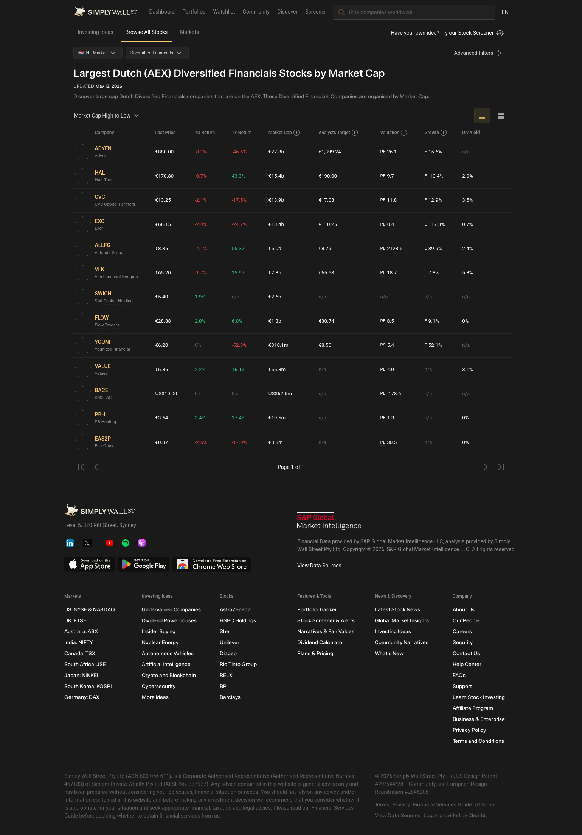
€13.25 (163, 200)
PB (383, 224)
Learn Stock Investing (478, 697)
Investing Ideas (95, 32)
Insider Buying (158, 631)
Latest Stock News (397, 609)
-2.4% (202, 224)
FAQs (458, 675)
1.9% (201, 297)
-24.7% (240, 224)
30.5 (388, 442)
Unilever (229, 642)
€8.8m (276, 442)
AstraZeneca (234, 609)
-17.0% (240, 442)
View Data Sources (319, 566)
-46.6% (240, 152)
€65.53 (327, 273)
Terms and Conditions (478, 741)
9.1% (431, 321)
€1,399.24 (330, 152)
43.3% (240, 176)
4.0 (387, 369)
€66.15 (163, 224)
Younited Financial (113, 349)
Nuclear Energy (160, 642)
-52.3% (240, 345)
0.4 (387, 224)
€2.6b (275, 297)
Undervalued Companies (171, 609)
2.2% (201, 369)
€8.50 (325, 345)
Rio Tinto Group (237, 664)
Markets (189, 32)
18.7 (388, 273)
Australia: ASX (81, 631)
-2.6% (202, 442)
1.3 (387, 418)
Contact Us (466, 653)
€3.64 (162, 418)
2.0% (468, 176)
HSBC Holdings (237, 620)
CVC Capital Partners (116, 204)
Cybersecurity (158, 686)
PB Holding (106, 422)
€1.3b (275, 321)
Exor (99, 228)
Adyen (101, 156)
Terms (382, 804)
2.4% (468, 249)
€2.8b (275, 273)
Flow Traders (108, 325)
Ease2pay (105, 446)
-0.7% (202, 176)
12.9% (433, 200)
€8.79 (325, 249)
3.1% (468, 369)
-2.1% (202, 200)
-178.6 (391, 393)
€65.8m (278, 369)
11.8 (388, 200)
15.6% (433, 152)
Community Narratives (401, 642)
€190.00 (328, 176)
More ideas (155, 697)
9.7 (387, 176)
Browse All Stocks (146, 32)
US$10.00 (166, 394)
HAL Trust (105, 180)
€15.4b (277, 176)
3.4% (201, 418)
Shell (225, 631)
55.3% (240, 249)
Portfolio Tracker (317, 609)
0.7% (468, 224)
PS (383, 345)
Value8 (102, 373)
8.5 (387, 321)
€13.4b (277, 224)
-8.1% (202, 152)
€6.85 (162, 369)
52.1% (433, 345)
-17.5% (240, 200)
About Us (463, 609)
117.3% (434, 224)
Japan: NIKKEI (81, 675)
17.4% (240, 418)
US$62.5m (281, 394)
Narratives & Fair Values (325, 631)
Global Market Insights (402, 620)
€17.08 (327, 200)
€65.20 (163, 273)
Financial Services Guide (442, 804)
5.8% (468, 273)
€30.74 (327, 321)
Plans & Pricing (315, 653)
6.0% (238, 321)
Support (462, 686)
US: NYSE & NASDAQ (89, 609)
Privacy (401, 804)
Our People (465, 620)
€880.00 (165, 152)
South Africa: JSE (85, 664)
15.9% (240, 273)
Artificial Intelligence (166, 664)
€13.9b (277, 200)
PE (382, 152)
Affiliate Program (472, 708)
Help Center (466, 664)
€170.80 (165, 176)
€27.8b (277, 152)
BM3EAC (104, 397)
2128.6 (391, 248)
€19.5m (278, 418)
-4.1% (202, 249)
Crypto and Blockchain (169, 675)
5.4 (387, 345)
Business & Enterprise (478, 719)
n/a (466, 152)
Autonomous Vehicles (168, 653)
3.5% (468, 200)
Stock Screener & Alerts (325, 620)
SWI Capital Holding (115, 301)
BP (222, 686)
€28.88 (163, 321)
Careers (462, 631)
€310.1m (279, 345)
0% (465, 321)
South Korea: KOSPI (88, 686)
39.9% (433, 248)
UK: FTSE (75, 620)
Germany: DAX (81, 697)
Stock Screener (476, 33)
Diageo (227, 653)
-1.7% (202, 273)
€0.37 (162, 442)
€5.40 (162, 297)
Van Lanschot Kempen (117, 277)
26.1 (388, 152)
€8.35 (162, 249)
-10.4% (434, 176)
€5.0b (275, 249)
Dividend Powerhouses (169, 620)
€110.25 (328, 224)
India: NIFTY (78, 642)
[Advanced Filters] (479, 53)
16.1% (240, 369)
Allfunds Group (110, 252)
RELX (225, 675)
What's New (389, 653)
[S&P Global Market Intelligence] (329, 522)
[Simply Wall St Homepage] (105, 12)
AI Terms (485, 804)
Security (462, 642)
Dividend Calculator (320, 642)
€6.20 (162, 345)
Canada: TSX (79, 653)
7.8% (431, 273)
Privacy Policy (469, 730)
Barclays (229, 697)
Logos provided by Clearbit (455, 815)
